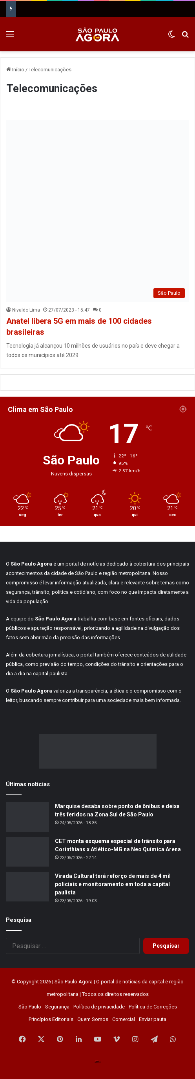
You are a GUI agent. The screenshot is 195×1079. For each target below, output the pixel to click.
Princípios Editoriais (51, 1019)
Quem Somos (92, 1019)
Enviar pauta (152, 1019)
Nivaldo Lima (26, 310)
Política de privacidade (99, 1007)
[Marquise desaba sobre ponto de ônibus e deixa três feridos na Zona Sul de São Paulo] (27, 817)
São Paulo (29, 1007)
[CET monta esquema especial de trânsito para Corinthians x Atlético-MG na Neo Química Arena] (27, 852)
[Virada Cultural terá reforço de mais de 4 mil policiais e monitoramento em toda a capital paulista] (27, 886)
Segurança (57, 1007)
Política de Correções (153, 1007)
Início (15, 70)
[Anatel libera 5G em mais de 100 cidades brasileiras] (97, 211)
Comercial (123, 1019)
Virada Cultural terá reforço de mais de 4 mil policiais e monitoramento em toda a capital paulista (113, 884)
